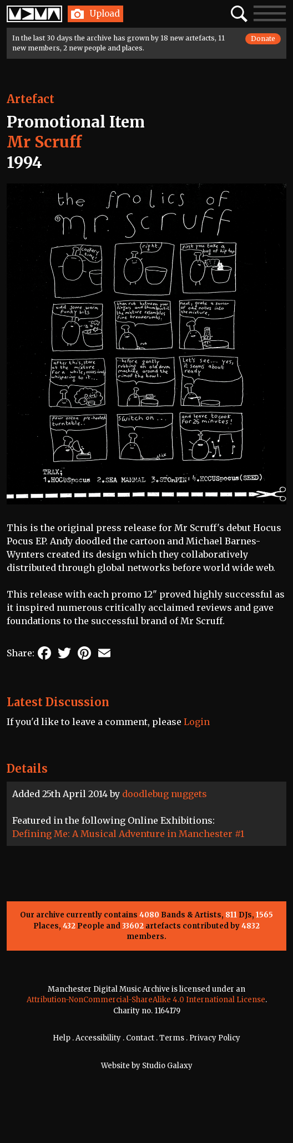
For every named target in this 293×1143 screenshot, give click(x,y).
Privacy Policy (214, 1038)
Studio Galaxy (167, 1065)
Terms (171, 1038)
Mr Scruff (44, 142)
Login (197, 721)
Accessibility (98, 1038)
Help (61, 1038)
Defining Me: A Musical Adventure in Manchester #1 (128, 833)
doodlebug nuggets (164, 793)
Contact (140, 1038)
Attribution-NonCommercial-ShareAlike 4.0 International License (146, 999)
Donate (263, 38)
